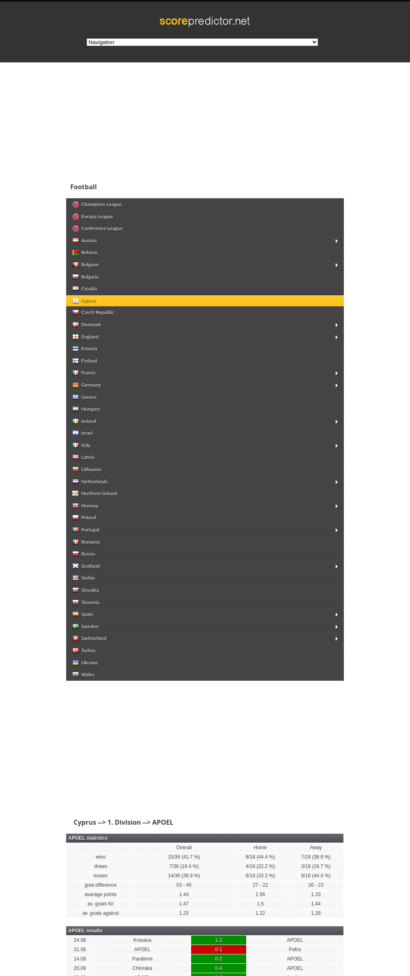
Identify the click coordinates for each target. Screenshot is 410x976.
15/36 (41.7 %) (184, 857)
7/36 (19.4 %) (183, 866)
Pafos (295, 949)
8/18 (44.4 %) (260, 857)
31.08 (80, 949)
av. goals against (100, 913)
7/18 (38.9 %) (315, 857)
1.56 (260, 894)
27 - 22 (260, 885)
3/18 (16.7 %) (315, 866)
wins (100, 857)
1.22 (260, 913)
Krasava (142, 940)
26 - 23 (315, 885)
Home (260, 847)
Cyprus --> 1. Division (105, 822)
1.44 (184, 894)
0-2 (218, 959)
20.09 (80, 968)
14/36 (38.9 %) (184, 876)
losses (100, 876)
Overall (184, 847)
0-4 (218, 968)
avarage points (101, 894)
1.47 (184, 904)
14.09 (80, 959)
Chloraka (142, 968)
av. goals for (100, 904)
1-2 (218, 940)
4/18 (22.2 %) (260, 866)
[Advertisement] (205, 750)
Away (316, 847)
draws (100, 866)
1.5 (260, 904)
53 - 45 (184, 885)
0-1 (218, 949)
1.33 (316, 894)
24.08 (80, 940)
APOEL (295, 940)
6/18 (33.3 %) (260, 876)
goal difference (101, 885)
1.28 (316, 913)
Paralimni (142, 959)
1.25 (184, 913)
